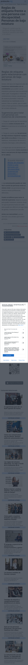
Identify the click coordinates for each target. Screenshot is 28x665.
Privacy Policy (22, 360)
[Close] (25, 305)
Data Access (14, 360)
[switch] (23, 332)
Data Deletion (6, 360)
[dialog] (14, 332)
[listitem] (14, 330)
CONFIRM (8, 355)
